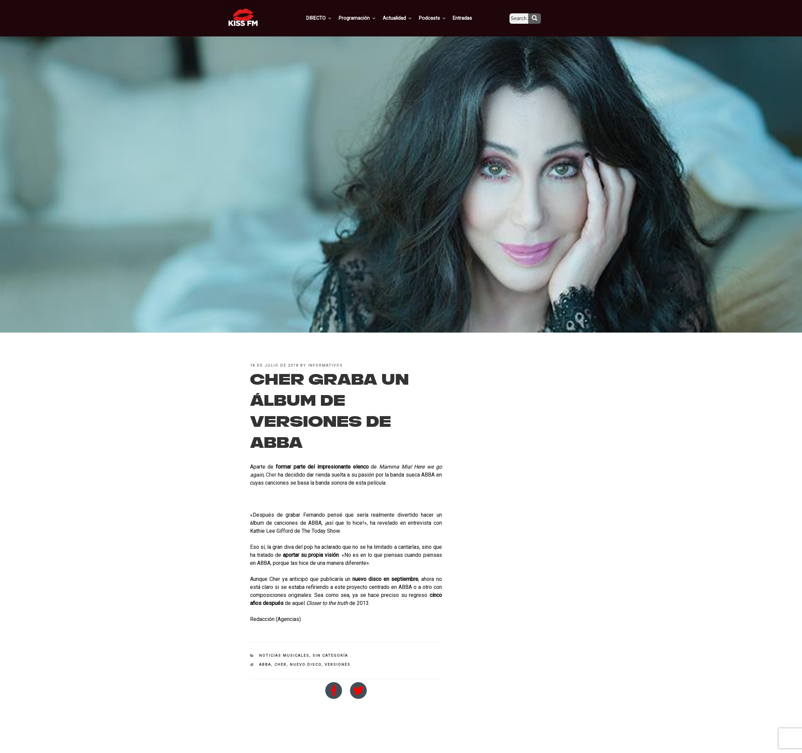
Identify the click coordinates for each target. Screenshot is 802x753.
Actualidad (405, 17)
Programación (366, 17)
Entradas (467, 17)
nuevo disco (305, 664)
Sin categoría (330, 655)
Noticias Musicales (284, 655)
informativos (325, 365)
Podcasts (439, 17)
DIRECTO (329, 17)
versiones (337, 664)
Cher (271, 475)
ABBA (265, 664)
